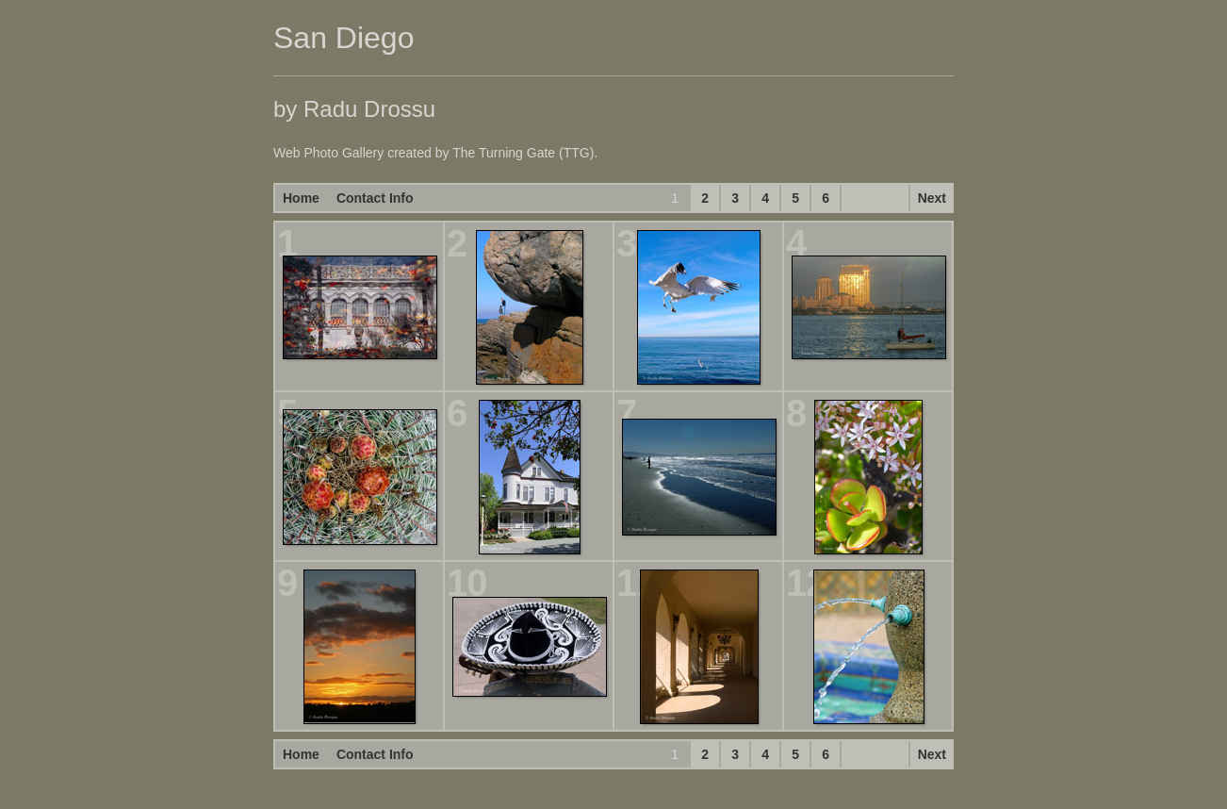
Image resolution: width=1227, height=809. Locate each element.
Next (932, 198)
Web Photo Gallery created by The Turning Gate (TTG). (435, 152)
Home (301, 198)
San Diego (343, 38)
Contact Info (375, 198)
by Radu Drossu (354, 109)
